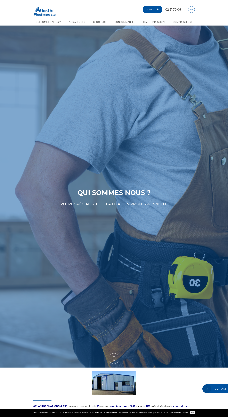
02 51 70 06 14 (175, 9)
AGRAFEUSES (77, 22)
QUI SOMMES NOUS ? (48, 22)
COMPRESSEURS (183, 22)
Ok (192, 412)
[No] (224, 412)
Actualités (153, 9)
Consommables (124, 22)
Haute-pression (154, 22)
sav (191, 9)
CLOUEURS (99, 22)
